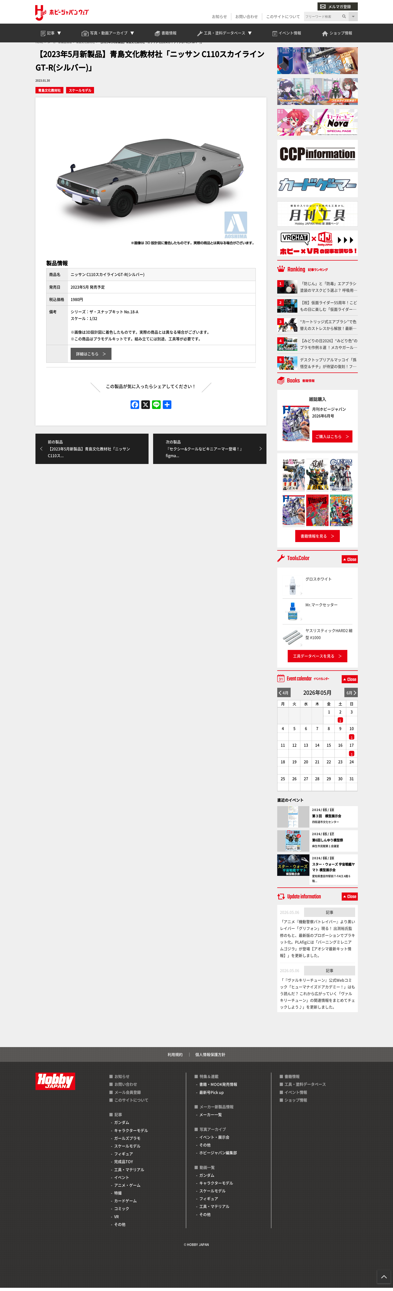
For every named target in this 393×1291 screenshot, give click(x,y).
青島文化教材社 (49, 93)
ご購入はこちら (328, 439)
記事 (329, 915)
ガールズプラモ (127, 1141)
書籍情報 (292, 1079)
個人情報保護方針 (210, 1057)
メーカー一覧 (210, 1118)
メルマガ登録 (335, 6)
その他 (119, 1227)
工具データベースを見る (313, 659)
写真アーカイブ (213, 1132)
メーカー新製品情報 (216, 1110)
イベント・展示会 (214, 1140)
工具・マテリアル (129, 1172)
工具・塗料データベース (305, 1087)
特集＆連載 (209, 1079)
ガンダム (121, 1125)
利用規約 (175, 1057)
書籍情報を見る (314, 539)
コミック (121, 1212)
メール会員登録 (127, 1095)
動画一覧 (207, 1170)
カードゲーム (125, 1204)
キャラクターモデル (131, 1133)
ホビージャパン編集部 (218, 1156)
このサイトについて (283, 16)
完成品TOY (123, 1165)
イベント (121, 1180)
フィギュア (123, 1157)
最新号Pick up (211, 1095)
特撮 (118, 1196)
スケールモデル (80, 93)
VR (116, 1219)
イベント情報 (295, 1095)
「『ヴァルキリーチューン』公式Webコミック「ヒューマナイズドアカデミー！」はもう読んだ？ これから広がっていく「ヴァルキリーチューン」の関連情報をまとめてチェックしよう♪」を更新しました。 (317, 997)
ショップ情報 (295, 1103)
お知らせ (219, 16)
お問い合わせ (246, 16)
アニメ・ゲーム (127, 1188)
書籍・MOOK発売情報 (218, 1087)
